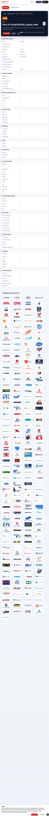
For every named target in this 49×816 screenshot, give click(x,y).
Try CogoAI (38, 2)
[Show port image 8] (29, 32)
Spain (17, 13)
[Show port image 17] (40, 32)
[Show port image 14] (36, 32)
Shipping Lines (15, 7)
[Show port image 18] (41, 32)
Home (4, 13)
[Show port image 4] (24, 32)
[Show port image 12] (34, 32)
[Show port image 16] (39, 32)
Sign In (45, 2)
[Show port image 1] (20, 32)
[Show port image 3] (23, 32)
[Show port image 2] (22, 32)
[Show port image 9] (30, 32)
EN (32, 2)
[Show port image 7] (28, 32)
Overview (5, 7)
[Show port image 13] (35, 32)
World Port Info (11, 13)
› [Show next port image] (44, 23)
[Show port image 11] (33, 32)
